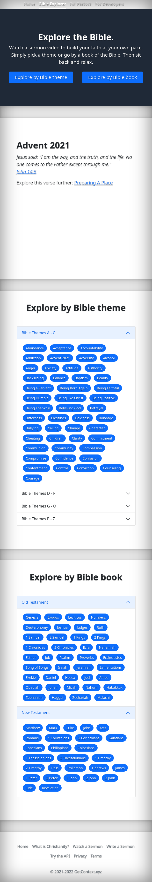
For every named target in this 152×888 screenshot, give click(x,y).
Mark (53, 728)
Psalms (65, 657)
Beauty (102, 378)
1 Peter (31, 778)
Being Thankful (38, 408)
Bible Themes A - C (38, 332)
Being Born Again (74, 388)
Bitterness (34, 418)
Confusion (90, 458)
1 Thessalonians (38, 758)
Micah (71, 687)
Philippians (59, 748)
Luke (70, 728)
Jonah (53, 687)
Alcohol (109, 358)
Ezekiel (31, 677)
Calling (53, 428)
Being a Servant (38, 388)
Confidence (64, 458)
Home (29, 4)
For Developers (109, 4)
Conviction (85, 468)
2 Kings (100, 637)
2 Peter (52, 778)
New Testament (36, 712)
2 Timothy (34, 768)
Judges (82, 627)
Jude (29, 788)
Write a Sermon (121, 846)
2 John (91, 778)
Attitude (71, 368)
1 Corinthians (58, 738)
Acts (103, 728)
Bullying (32, 428)
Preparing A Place (93, 182)
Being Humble (37, 398)
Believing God (70, 408)
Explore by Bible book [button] (112, 77)
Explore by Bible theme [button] (41, 77)
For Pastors (81, 4)
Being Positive (104, 398)
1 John (72, 778)
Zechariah (80, 697)
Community (64, 448)
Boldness (82, 418)
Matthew (33, 728)
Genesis (32, 617)
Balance (59, 378)
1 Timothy (102, 758)
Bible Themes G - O (39, 506)
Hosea (70, 677)
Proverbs (87, 657)
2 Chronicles (64, 647)
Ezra (86, 647)
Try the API (60, 856)
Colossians (86, 748)
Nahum (91, 687)
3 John (110, 778)
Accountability (91, 348)
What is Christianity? (50, 846)
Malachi (103, 697)
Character (97, 428)
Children (56, 438)
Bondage (106, 418)
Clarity (77, 438)
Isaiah (62, 667)
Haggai (57, 697)
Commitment (101, 438)
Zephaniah (34, 697)
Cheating (33, 438)
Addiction (33, 358)
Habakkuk (115, 687)
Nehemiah (107, 647)
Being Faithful (108, 388)
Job (47, 657)
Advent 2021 (60, 358)
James (120, 768)
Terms (96, 856)
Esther (31, 657)
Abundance (35, 348)
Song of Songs (37, 667)
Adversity (86, 358)
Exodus (53, 617)
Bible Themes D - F (38, 493)
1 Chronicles (35, 647)
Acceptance (62, 348)
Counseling (112, 468)
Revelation (50, 788)
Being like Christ (70, 398)
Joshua (62, 627)
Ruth (100, 627)
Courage (32, 478)
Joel (87, 677)
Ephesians (34, 748)
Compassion (92, 448)
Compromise (36, 458)
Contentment (36, 468)
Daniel (51, 677)
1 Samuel (33, 637)
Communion (36, 448)
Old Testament (35, 602)
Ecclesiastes (112, 657)
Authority (95, 368)
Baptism (81, 378)
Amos (103, 677)
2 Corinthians (89, 738)
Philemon (75, 768)
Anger (31, 368)
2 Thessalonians (73, 758)
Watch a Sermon (88, 846)
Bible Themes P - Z (38, 518)
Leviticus (75, 617)
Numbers (98, 617)
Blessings (58, 418)
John (86, 728)
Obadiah (32, 687)
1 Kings (79, 637)
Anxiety (51, 368)
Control (62, 468)
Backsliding (35, 378)
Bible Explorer (52, 4)
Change (74, 428)
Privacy (80, 856)
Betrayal (96, 408)
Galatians (116, 738)
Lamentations (111, 667)
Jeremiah (83, 667)
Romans (32, 738)
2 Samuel (57, 637)
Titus (54, 768)
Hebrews (99, 768)
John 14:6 (26, 171)
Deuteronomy (37, 627)
